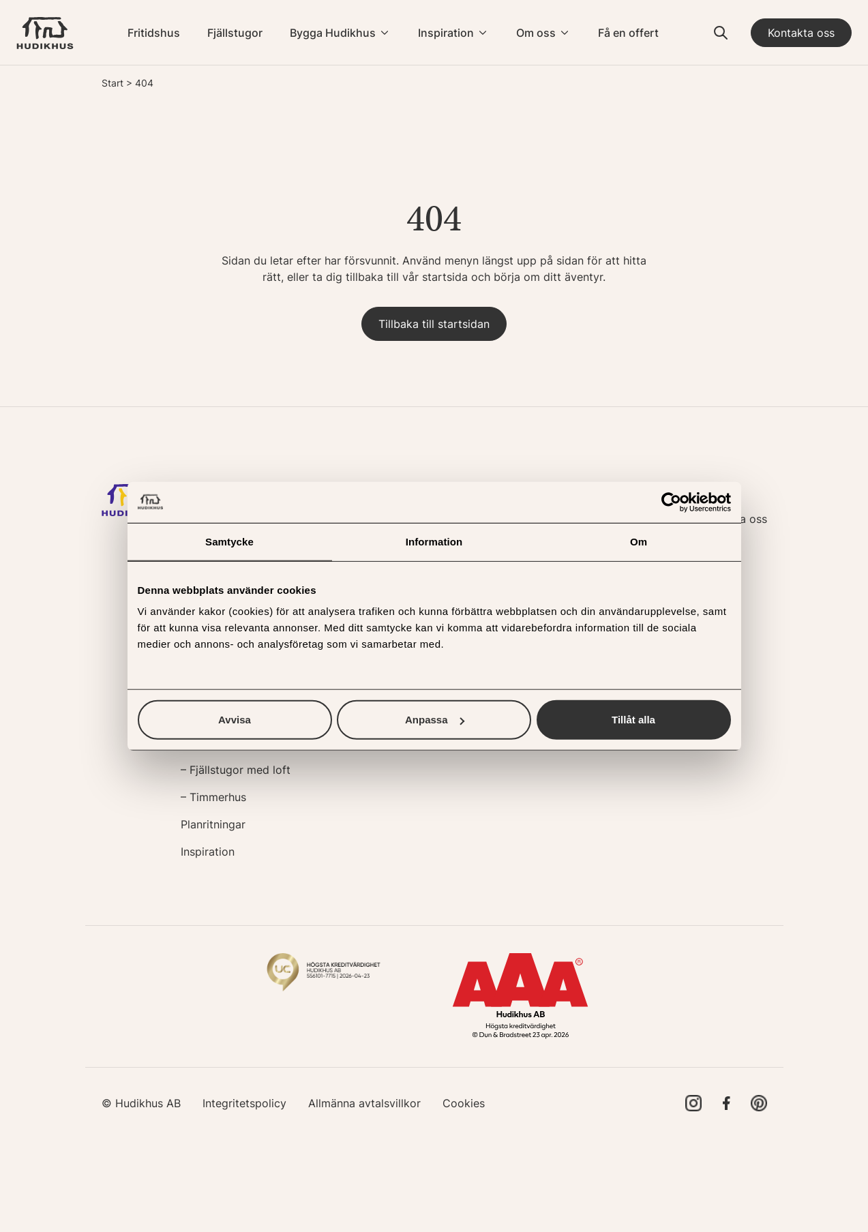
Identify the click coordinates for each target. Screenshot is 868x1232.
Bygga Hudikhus (333, 33)
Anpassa (434, 719)
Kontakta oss (801, 33)
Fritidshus (154, 33)
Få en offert (628, 33)
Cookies (464, 1103)
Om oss (536, 33)
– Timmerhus (213, 797)
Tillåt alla (633, 719)
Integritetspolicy (244, 1103)
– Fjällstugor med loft (235, 770)
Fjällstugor (235, 33)
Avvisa (234, 719)
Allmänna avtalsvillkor (364, 1103)
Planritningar (213, 824)
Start (112, 83)
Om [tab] (638, 541)
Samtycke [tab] (229, 541)
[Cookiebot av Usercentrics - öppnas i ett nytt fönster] (671, 502)
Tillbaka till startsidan (434, 324)
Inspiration (446, 33)
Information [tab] (434, 541)
